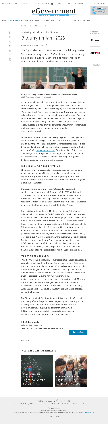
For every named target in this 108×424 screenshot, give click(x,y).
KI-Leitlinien (76, 404)
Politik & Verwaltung (15, 21)
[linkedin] (10, 46)
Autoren (92, 404)
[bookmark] (46, 45)
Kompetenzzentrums (45, 150)
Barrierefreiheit (56, 404)
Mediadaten (68, 404)
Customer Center (39, 404)
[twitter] (10, 37)
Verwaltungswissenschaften (52, 21)
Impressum (17, 404)
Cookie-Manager (25, 404)
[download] (10, 59)
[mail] (10, 50)
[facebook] (10, 32)
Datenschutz (48, 404)
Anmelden (98, 4)
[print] (10, 55)
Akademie (81, 21)
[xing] (10, 41)
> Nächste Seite (78, 332)
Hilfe (63, 404)
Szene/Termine (70, 21)
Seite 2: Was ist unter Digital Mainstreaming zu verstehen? (43, 328)
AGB (32, 404)
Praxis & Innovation (32, 21)
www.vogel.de (90, 412)
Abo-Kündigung (84, 404)
